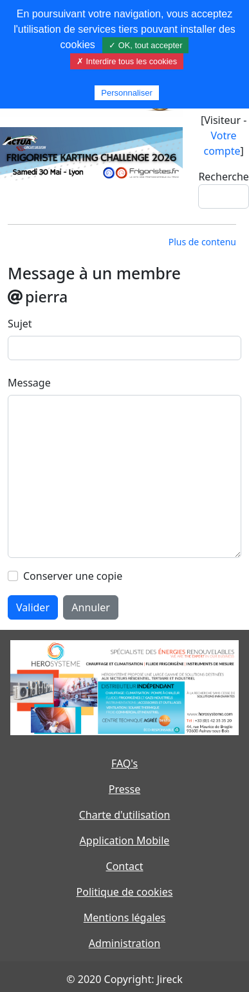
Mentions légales (125, 917)
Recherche (223, 177)
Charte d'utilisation (125, 815)
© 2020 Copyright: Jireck (124, 979)
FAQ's (124, 763)
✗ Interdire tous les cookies (127, 61)
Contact (124, 866)
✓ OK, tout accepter (145, 45)
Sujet (20, 324)
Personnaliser (126, 93)
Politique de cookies (125, 892)
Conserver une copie (72, 576)
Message (29, 383)
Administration (124, 943)
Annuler (90, 607)
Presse (124, 789)
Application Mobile (125, 840)
